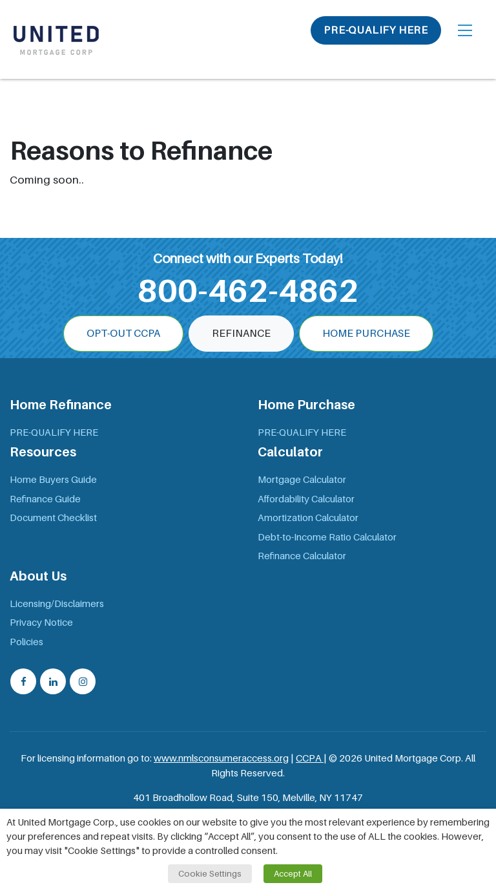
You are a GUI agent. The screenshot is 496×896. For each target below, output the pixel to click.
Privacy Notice (41, 622)
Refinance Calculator (302, 556)
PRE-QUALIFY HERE (376, 30)
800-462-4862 (248, 291)
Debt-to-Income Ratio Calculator (327, 537)
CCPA (310, 758)
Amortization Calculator (308, 518)
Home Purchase (366, 333)
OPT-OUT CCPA (123, 333)
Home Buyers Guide (53, 480)
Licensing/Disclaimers (57, 604)
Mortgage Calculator (302, 480)
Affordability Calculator (306, 499)
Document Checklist (53, 518)
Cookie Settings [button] (210, 874)
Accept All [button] (293, 874)
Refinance (241, 333)
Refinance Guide (45, 499)
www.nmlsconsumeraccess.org (221, 758)
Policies (26, 642)
